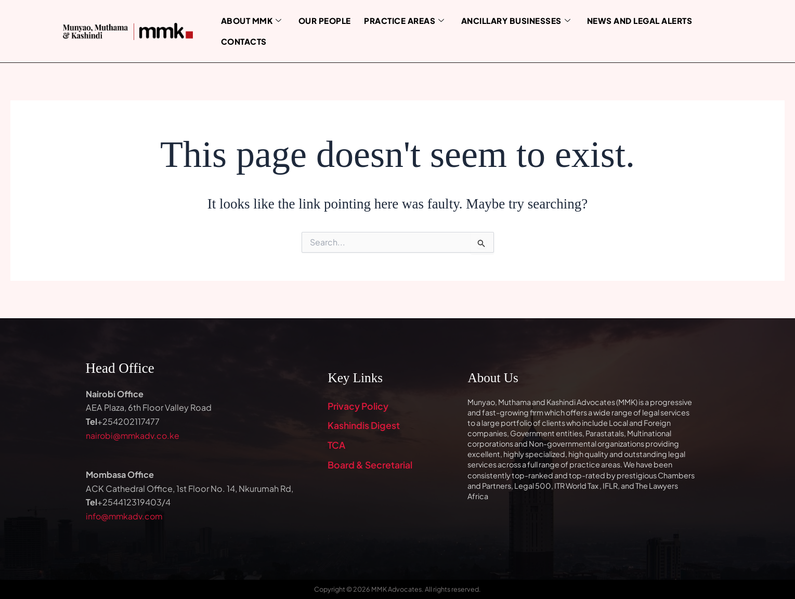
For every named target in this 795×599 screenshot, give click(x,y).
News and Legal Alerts (622, 20)
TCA (337, 446)
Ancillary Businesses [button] (503, 20)
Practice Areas (396, 20)
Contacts (241, 41)
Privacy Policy (359, 406)
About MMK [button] (248, 20)
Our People (319, 20)
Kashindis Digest (364, 426)
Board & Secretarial (371, 466)
